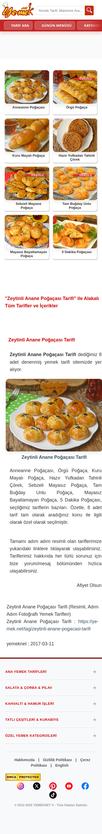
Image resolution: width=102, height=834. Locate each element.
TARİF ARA (20, 25)
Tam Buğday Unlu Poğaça (76, 206)
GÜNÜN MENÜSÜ (57, 25)
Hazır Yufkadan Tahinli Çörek (77, 158)
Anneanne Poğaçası (28, 107)
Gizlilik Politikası (57, 760)
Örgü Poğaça (76, 107)
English (62, 765)
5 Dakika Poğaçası (77, 252)
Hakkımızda (24, 760)
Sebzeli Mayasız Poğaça (28, 206)
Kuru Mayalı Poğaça (28, 155)
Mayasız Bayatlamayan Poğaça (28, 254)
